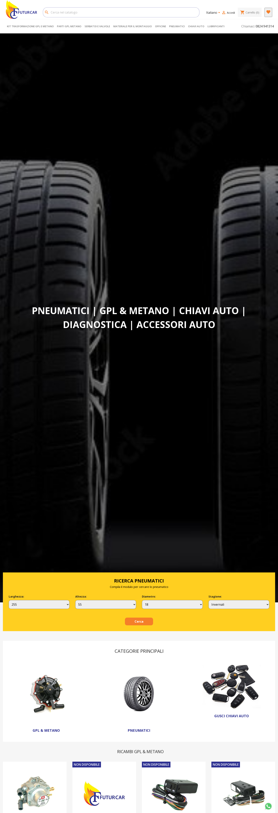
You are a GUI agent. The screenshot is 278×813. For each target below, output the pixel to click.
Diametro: (149, 596)
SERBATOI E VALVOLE (97, 26)
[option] (139, 318)
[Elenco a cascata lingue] (213, 13)
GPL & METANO (46, 730)
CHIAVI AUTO (196, 26)
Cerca (139, 621)
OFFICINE (160, 26)
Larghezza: (16, 596)
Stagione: (215, 596)
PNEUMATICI (177, 26)
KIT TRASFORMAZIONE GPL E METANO (30, 26)
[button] (23, 318)
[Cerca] (121, 12)
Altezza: (81, 596)
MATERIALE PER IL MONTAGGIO (132, 26)
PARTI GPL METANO (69, 26)
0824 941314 (265, 26)
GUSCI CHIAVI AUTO (231, 716)
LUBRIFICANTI (216, 26)
